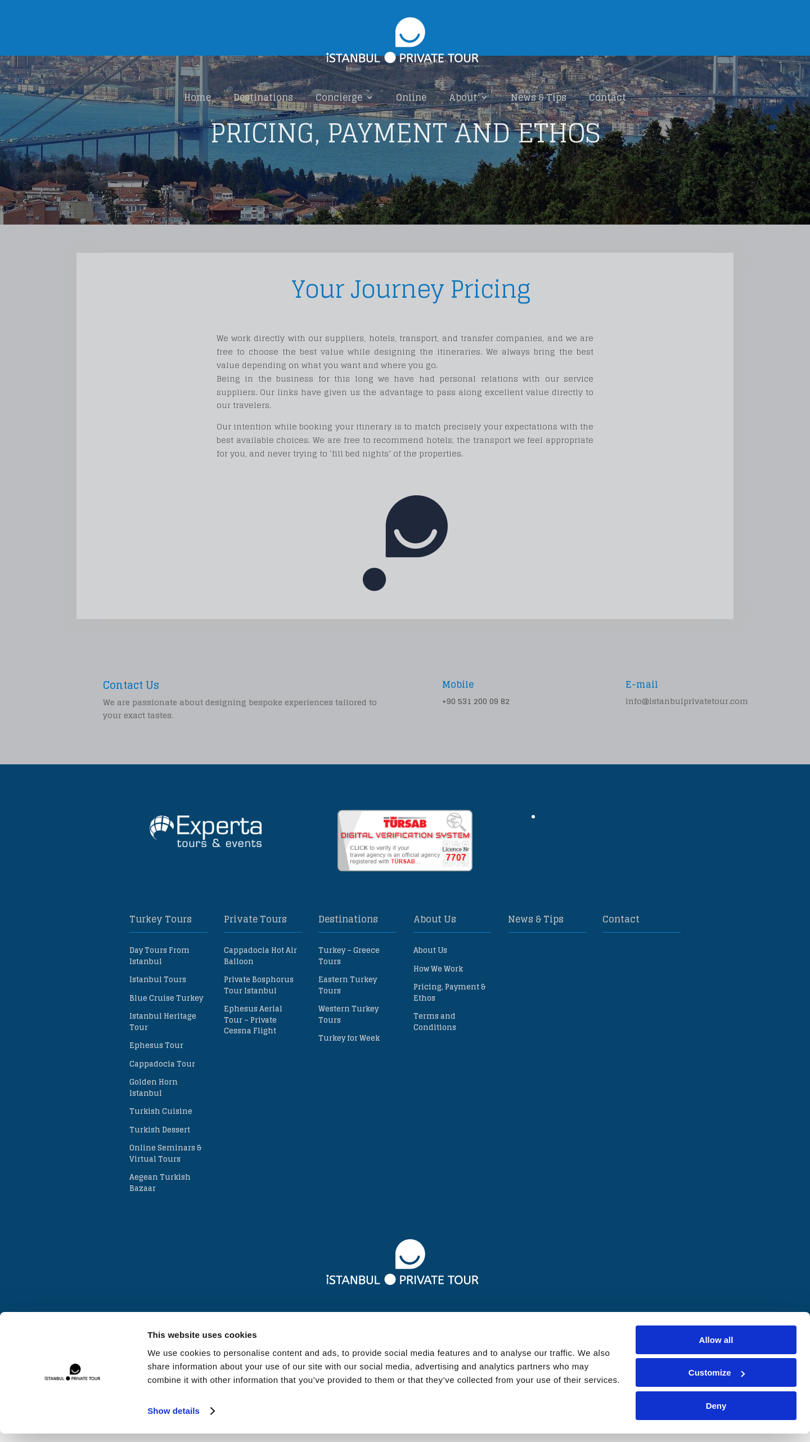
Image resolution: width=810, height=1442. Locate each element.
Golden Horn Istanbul (153, 1140)
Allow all (716, 1348)
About (463, 98)
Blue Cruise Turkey (166, 1050)
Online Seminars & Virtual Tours (165, 1206)
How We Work (438, 1021)
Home (197, 98)
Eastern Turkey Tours (347, 1037)
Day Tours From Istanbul (159, 1008)
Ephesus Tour (156, 1097)
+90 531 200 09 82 (476, 753)
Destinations (263, 98)
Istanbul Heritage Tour (162, 1074)
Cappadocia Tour (162, 1116)
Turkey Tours (160, 971)
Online (411, 98)
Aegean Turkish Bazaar (160, 1235)
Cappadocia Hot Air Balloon (260, 1008)
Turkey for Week (349, 1090)
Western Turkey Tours (348, 1067)
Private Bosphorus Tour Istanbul (259, 1037)
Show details (173, 1419)
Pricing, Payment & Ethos (449, 1045)
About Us (430, 1002)
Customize (716, 1381)
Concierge (339, 98)
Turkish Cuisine (160, 1163)
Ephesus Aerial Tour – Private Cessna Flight (253, 1072)
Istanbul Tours (157, 1031)
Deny (716, 1414)
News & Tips (538, 98)
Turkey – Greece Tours (349, 1008)
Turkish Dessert (159, 1182)
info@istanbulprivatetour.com (687, 753)
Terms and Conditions (434, 1074)
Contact (607, 98)
